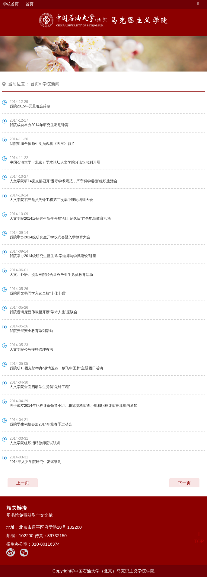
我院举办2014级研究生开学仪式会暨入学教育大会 (50, 237)
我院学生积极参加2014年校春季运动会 (41, 424)
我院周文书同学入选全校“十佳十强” (38, 293)
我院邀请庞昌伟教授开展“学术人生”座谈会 (43, 312)
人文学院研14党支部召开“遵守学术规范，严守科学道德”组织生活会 (63, 181)
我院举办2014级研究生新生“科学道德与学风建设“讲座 (53, 256)
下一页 (184, 482)
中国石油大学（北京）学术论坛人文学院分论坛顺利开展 (55, 162)
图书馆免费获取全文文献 (29, 515)
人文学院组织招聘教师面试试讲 (35, 443)
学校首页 (11, 4)
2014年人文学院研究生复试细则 (35, 462)
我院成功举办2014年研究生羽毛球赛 (39, 125)
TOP (199, 538)
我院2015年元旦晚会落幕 (30, 106)
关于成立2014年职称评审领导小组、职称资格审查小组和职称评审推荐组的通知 (73, 405)
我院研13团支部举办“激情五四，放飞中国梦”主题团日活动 (56, 368)
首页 (29, 4)
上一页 (22, 482)
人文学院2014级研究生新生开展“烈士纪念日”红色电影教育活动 (60, 218)
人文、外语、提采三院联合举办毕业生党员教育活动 (51, 275)
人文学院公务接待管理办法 (31, 349)
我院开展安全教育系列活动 (31, 331)
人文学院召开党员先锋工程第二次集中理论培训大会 (51, 200)
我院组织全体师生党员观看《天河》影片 (42, 144)
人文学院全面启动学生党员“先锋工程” (40, 387)
